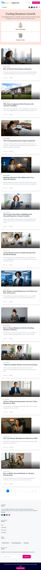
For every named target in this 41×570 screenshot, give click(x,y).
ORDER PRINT (36, 2)
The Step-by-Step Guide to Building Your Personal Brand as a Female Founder (17, 215)
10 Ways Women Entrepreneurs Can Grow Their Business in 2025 (20, 402)
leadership (26, 543)
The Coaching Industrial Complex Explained (19, 141)
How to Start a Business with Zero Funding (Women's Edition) (18, 329)
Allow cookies (20, 568)
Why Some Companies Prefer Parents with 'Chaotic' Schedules (18, 105)
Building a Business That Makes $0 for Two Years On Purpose (18, 178)
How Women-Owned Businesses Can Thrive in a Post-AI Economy (20, 292)
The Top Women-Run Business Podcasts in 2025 (20, 438)
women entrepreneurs (16, 543)
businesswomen (5, 543)
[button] (4, 7)
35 (35, 491)
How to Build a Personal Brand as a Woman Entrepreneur (18, 474)
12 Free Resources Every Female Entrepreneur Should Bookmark (19, 253)
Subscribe (26, 556)
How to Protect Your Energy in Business (17, 69)
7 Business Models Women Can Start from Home (20, 365)
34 (32, 491)
